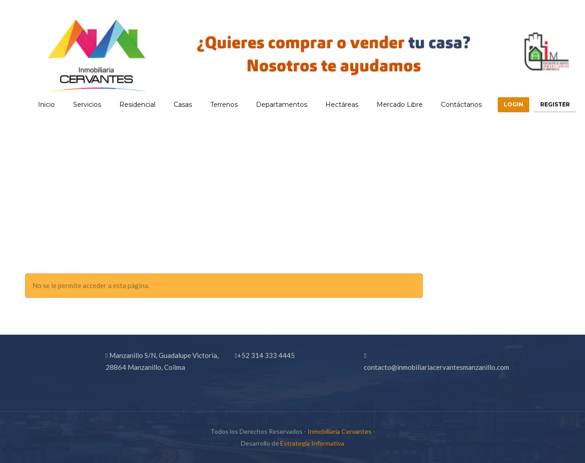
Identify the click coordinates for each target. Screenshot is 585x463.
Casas (170, 104)
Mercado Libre (387, 104)
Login (504, 104)
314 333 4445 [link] (273, 355)
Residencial (125, 104)
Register (552, 104)
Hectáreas (329, 104)
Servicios (75, 104)
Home (501, 223)
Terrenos (211, 104)
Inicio (34, 104)
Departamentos (269, 104)
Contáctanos (449, 104)
